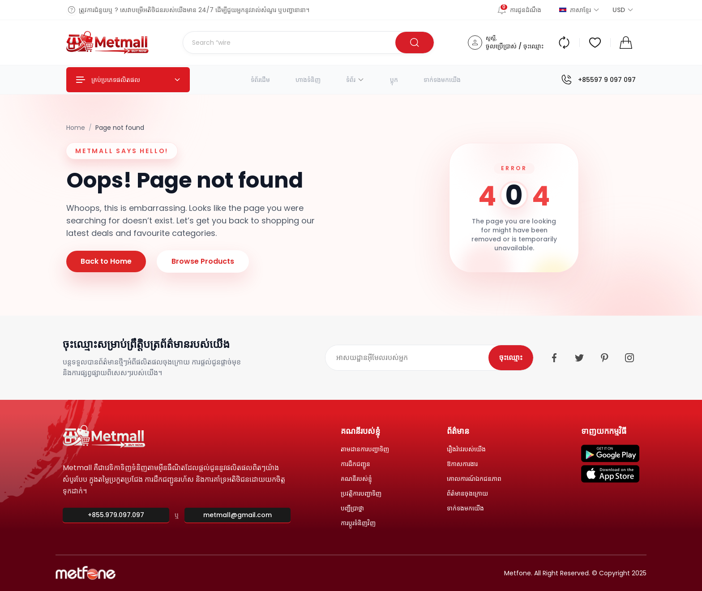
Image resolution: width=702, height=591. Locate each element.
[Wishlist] (595, 42)
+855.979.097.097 (116, 514)
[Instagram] (629, 358)
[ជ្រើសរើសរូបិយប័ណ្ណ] (619, 10)
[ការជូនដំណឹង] (522, 9)
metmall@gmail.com (237, 514)
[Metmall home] (107, 42)
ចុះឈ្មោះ (533, 46)
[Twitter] (579, 358)
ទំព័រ (355, 79)
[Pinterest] (604, 358)
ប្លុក (394, 79)
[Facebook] (554, 358)
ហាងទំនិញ (308, 79)
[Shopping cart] (626, 42)
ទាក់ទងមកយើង (442, 79)
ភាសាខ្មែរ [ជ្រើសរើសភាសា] (579, 9)
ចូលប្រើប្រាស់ (501, 46)
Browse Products (202, 261)
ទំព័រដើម (260, 79)
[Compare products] (564, 42)
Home (75, 127)
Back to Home (106, 261)
